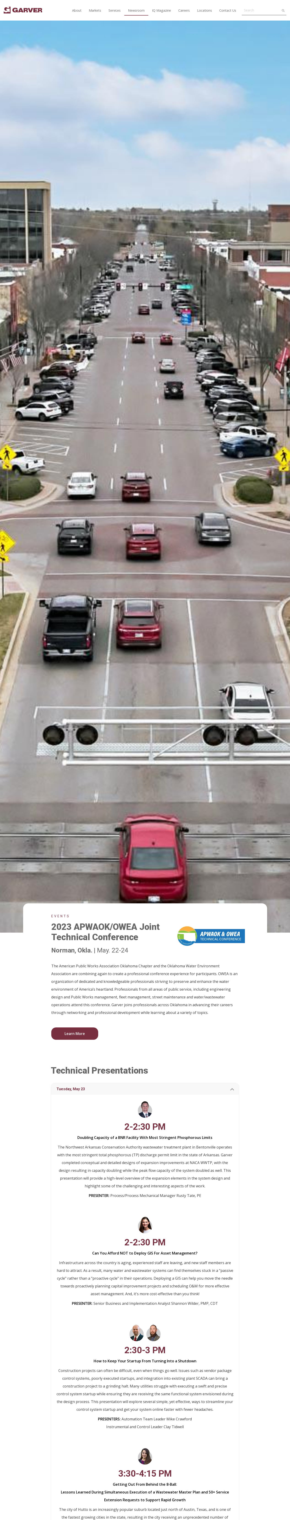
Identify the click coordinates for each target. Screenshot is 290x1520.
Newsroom (136, 10)
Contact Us (227, 10)
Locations (204, 10)
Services (114, 10)
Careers (184, 10)
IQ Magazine (161, 10)
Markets (95, 10)
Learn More (75, 1033)
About (76, 10)
